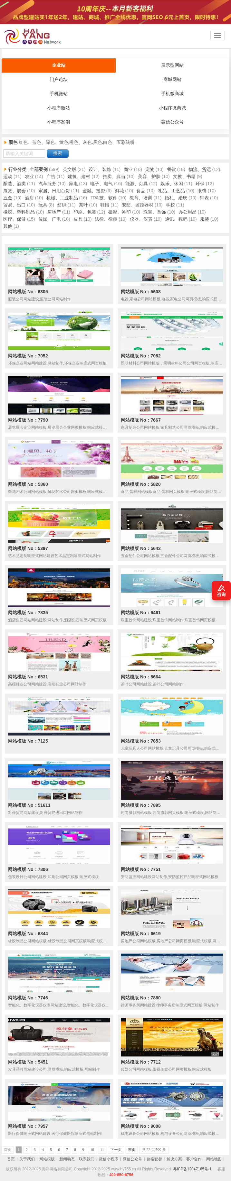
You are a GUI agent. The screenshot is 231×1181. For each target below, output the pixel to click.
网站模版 (47, 1159)
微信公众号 (172, 122)
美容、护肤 (149, 176)
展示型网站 (172, 65)
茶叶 (83, 205)
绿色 (50, 142)
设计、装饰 (100, 169)
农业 (29, 176)
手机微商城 (172, 93)
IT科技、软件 (103, 197)
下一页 (116, 1149)
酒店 (29, 197)
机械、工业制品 (62, 197)
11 (102, 1149)
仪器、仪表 (141, 219)
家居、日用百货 (54, 190)
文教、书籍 (184, 176)
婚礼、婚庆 (176, 197)
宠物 (149, 169)
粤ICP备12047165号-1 (192, 1169)
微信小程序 (108, 1159)
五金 (7, 197)
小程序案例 (58, 122)
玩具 (42, 205)
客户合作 (194, 1159)
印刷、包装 (84, 212)
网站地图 (214, 1159)
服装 (204, 219)
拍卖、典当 (114, 176)
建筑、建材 (79, 176)
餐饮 (171, 169)
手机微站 (59, 93)
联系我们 (86, 1159)
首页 (11, 1159)
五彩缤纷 (126, 142)
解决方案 (174, 1159)
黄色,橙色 (69, 142)
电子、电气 (101, 183)
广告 (50, 176)
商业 (128, 169)
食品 (140, 190)
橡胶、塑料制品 (19, 212)
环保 (200, 183)
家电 (73, 183)
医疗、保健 (14, 219)
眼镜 (202, 190)
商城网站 (172, 79)
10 (92, 1149)
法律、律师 (106, 219)
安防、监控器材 (137, 205)
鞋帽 (104, 205)
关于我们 (27, 1159)
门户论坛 (59, 79)
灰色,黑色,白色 (97, 142)
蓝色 (36, 142)
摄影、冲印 (119, 212)
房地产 (54, 212)
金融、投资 (93, 190)
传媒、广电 (49, 219)
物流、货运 (199, 169)
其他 (7, 226)
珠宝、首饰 (154, 212)
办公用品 (187, 212)
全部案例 (39, 169)
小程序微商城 (172, 107)
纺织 (61, 205)
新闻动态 (67, 1159)
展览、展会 (14, 190)
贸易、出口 (14, 205)
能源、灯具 (136, 183)
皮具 (77, 219)
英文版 (69, 169)
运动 (7, 176)
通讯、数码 (176, 219)
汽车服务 (47, 183)
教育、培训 (141, 197)
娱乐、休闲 (171, 183)
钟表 (204, 197)
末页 (132, 1149)
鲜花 (119, 190)
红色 (23, 142)
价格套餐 (154, 1159)
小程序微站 (58, 107)
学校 (170, 205)
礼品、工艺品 (171, 190)
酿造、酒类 (14, 183)
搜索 (57, 153)
